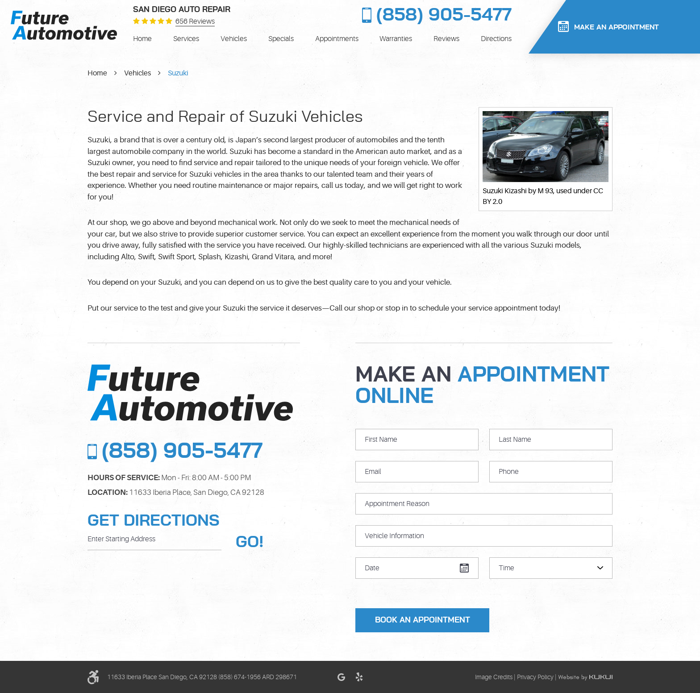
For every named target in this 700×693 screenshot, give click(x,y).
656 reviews (195, 21)
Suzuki (178, 73)
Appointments (336, 39)
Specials (281, 39)
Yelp (359, 677)
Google (341, 677)
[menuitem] (142, 38)
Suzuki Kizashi (505, 191)
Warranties (395, 39)
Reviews (446, 39)
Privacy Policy (535, 677)
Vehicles (234, 39)
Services (186, 39)
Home (142, 39)
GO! (250, 542)
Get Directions (154, 521)
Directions (496, 39)
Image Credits (493, 677)
